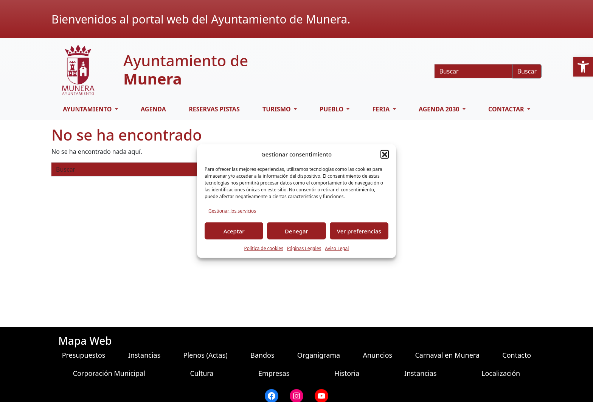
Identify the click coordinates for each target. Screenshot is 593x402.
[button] (583, 67)
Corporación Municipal (109, 373)
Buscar (527, 71)
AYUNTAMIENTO (88, 109)
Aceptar (234, 231)
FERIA (382, 109)
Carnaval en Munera (447, 355)
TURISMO (277, 109)
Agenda (153, 109)
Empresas (273, 373)
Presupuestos (84, 355)
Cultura (201, 373)
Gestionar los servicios (232, 211)
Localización (500, 373)
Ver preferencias (359, 231)
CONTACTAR (507, 109)
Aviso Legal (337, 248)
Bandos (262, 355)
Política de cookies (263, 248)
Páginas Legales (304, 248)
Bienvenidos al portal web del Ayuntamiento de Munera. (200, 19)
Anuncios (377, 355)
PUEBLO (332, 109)
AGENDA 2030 (440, 109)
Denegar (296, 231)
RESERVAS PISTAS (214, 109)
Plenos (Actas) (205, 355)
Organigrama (318, 355)
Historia (346, 373)
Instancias (144, 355)
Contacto (516, 355)
